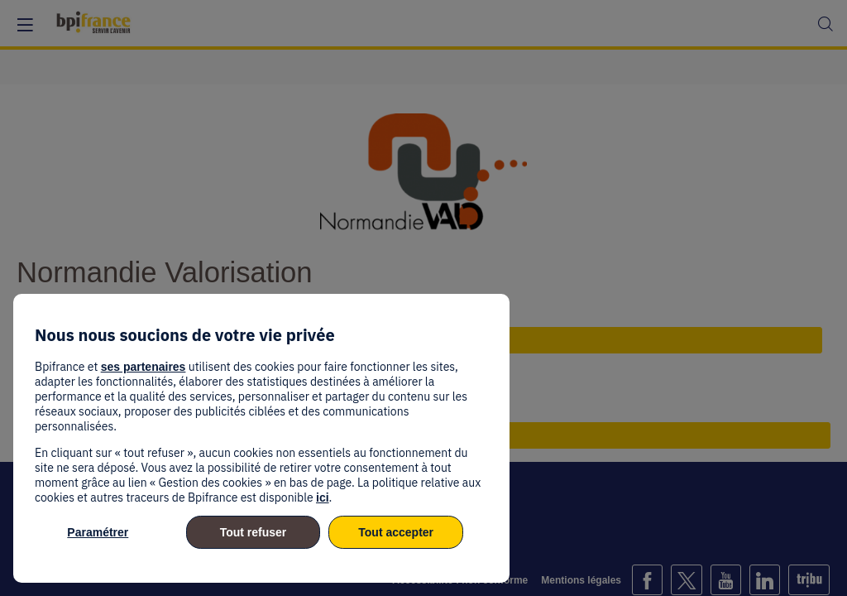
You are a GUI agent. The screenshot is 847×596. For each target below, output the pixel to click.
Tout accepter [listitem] (395, 532)
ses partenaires (143, 366)
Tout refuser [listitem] (253, 532)
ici (322, 497)
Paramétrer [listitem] (97, 532)
